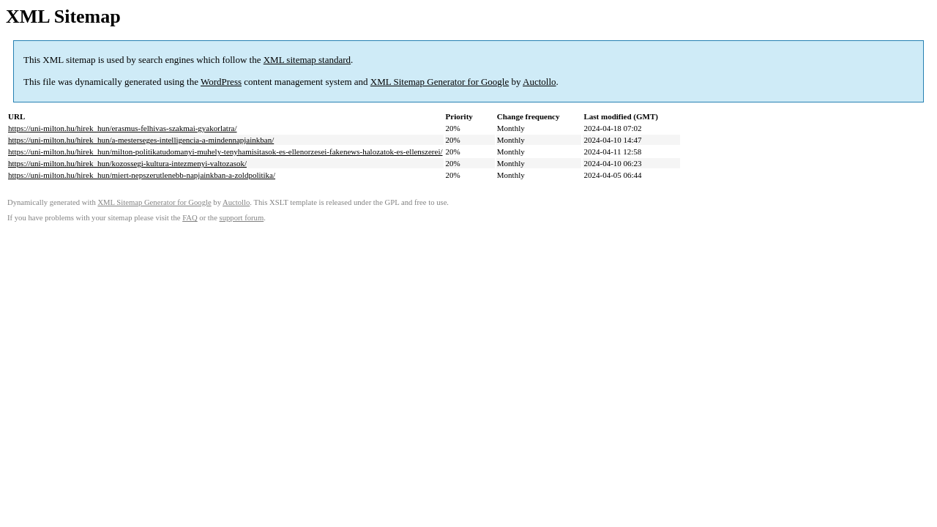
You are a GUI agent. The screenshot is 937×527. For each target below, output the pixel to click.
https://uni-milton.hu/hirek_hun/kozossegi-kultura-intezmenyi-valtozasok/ (127, 163)
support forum (242, 218)
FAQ (190, 218)
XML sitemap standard (307, 59)
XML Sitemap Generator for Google (439, 81)
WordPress (221, 81)
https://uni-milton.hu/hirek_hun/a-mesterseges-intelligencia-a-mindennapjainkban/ (141, 139)
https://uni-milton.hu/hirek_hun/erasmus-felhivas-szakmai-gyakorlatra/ (122, 128)
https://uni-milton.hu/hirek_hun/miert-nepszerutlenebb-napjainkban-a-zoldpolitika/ (141, 175)
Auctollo (539, 81)
